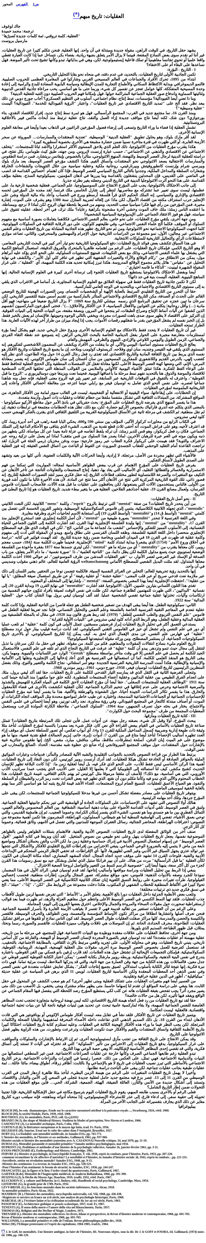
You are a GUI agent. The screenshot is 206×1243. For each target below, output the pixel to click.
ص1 (36, 4)
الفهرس (22, 4)
